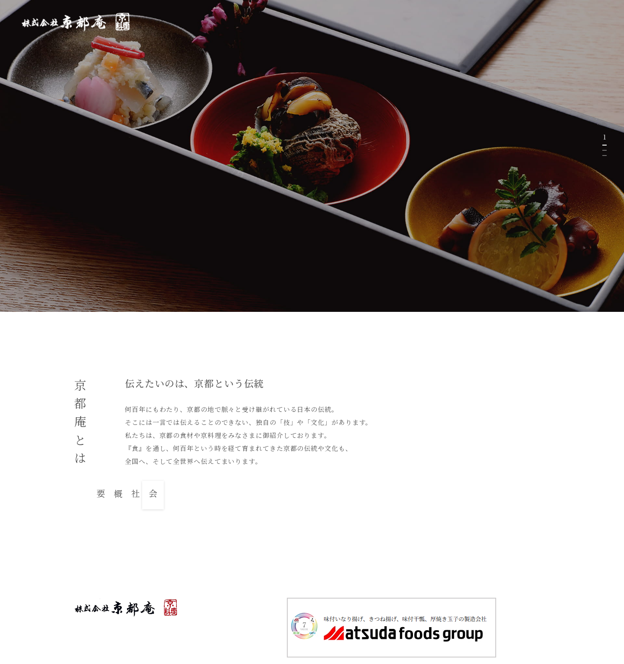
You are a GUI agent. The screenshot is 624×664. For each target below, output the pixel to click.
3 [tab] (604, 155)
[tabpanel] (312, 156)
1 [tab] (604, 145)
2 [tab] (604, 150)
